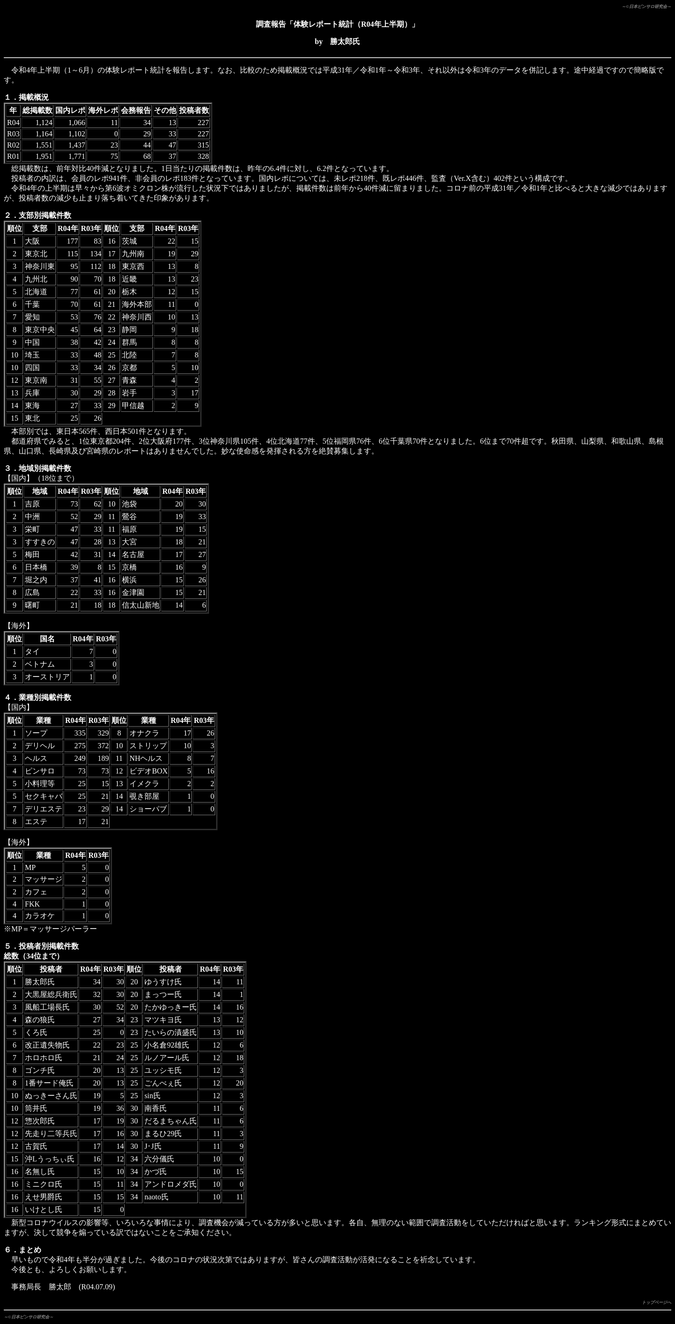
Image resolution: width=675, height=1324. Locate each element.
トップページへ (656, 1302)
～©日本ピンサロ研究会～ (646, 6)
